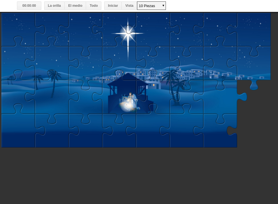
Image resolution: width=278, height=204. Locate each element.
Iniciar (113, 6)
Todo (94, 6)
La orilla (54, 6)
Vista (129, 6)
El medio (75, 6)
